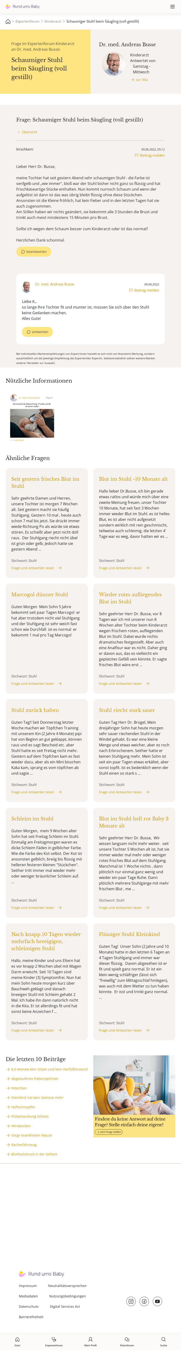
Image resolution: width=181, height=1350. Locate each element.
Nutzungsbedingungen (67, 1296)
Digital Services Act (65, 1306)
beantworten (36, 251)
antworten (40, 332)
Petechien (19, 1088)
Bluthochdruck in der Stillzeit (34, 1154)
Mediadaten (28, 1296)
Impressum (28, 1285)
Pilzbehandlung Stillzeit (30, 1116)
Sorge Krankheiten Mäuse (31, 1135)
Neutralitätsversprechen (67, 1285)
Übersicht (29, 132)
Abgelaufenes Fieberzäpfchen (34, 1078)
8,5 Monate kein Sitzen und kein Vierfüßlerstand (49, 1069)
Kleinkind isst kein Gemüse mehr (37, 1097)
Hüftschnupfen (23, 1107)
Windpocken (21, 1126)
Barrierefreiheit (31, 1317)
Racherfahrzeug (24, 1144)
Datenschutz (29, 1306)
